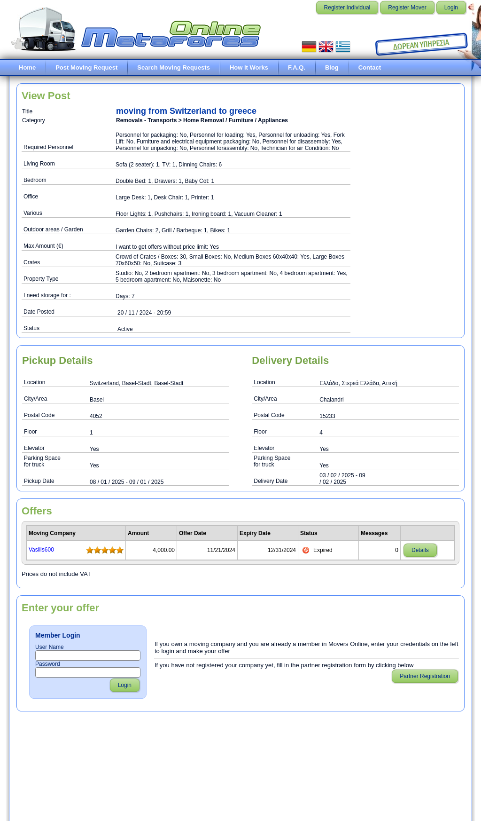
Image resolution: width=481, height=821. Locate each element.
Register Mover (407, 7)
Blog (332, 67)
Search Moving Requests (173, 67)
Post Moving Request (86, 67)
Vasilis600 (41, 549)
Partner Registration (425, 676)
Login (451, 7)
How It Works (249, 67)
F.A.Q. (296, 67)
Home (27, 67)
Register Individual (347, 7)
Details (420, 550)
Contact (369, 67)
